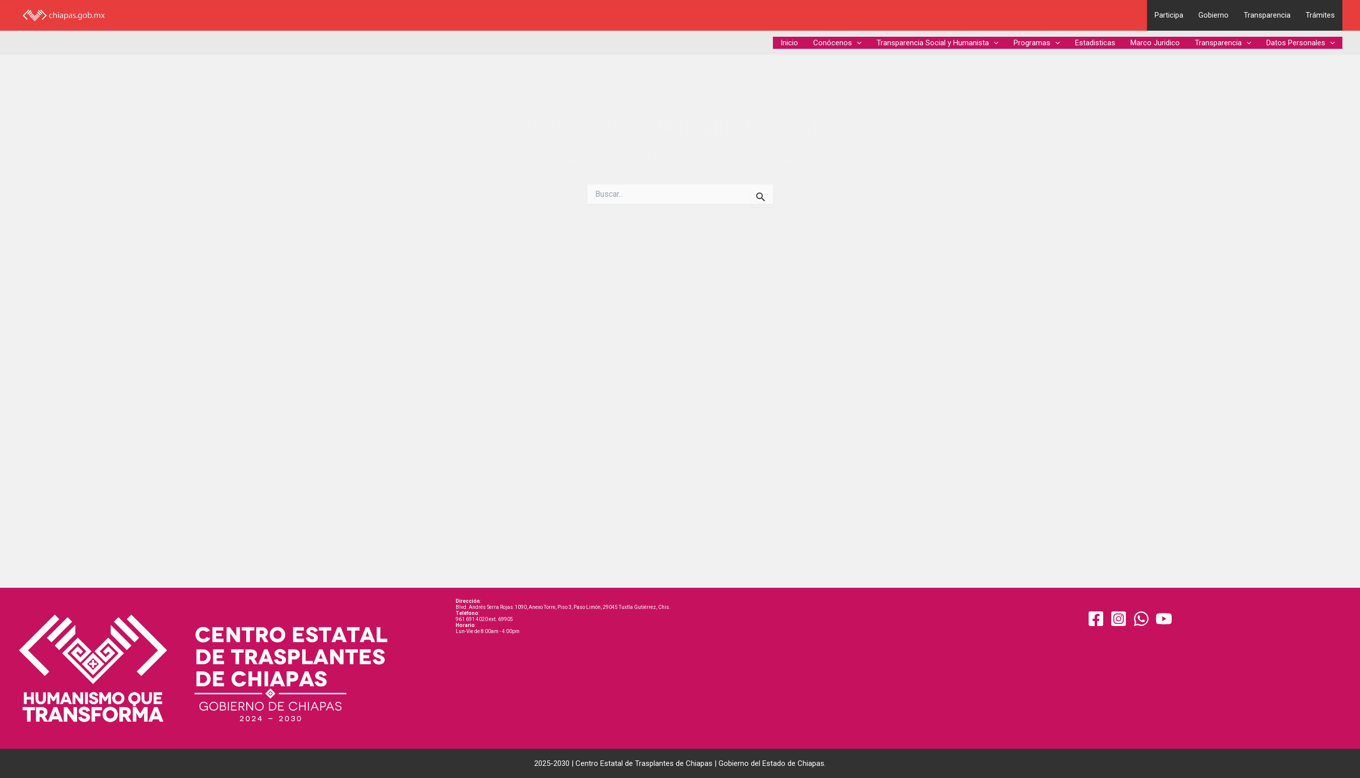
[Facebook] (1096, 618)
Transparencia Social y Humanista (937, 43)
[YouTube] (1164, 618)
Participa (1169, 15)
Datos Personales (1300, 43)
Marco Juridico (1155, 42)
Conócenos (837, 43)
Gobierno (1213, 15)
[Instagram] (1118, 618)
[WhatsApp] (1141, 618)
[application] (857, 43)
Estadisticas (1095, 42)
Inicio (789, 42)
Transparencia (1267, 15)
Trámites (1320, 15)
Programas (1037, 43)
